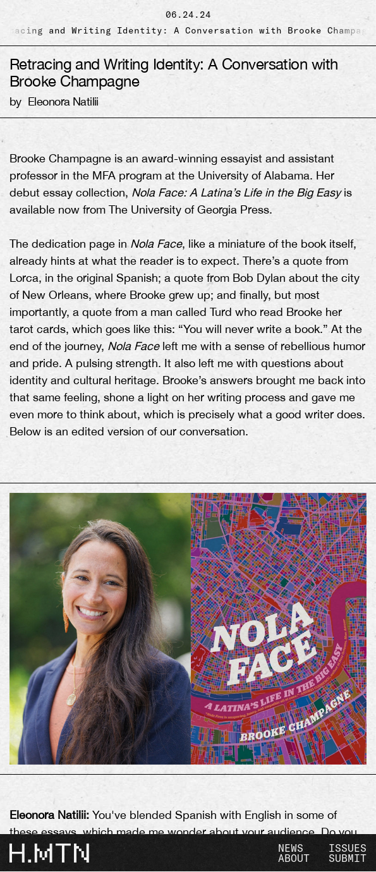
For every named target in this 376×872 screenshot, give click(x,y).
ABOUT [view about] (294, 858)
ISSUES (348, 848)
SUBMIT (348, 858)
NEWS (290, 848)
